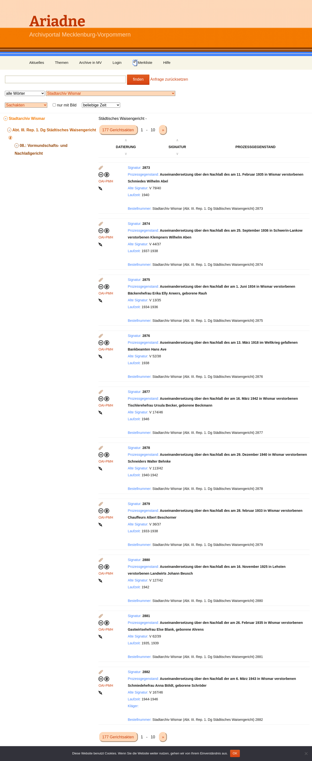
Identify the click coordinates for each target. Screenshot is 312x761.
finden (138, 79)
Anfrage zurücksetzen (169, 79)
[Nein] (305, 753)
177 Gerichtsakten (118, 130)
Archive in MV (90, 62)
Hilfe (166, 62)
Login (117, 62)
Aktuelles (36, 62)
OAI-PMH (105, 181)
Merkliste (142, 63)
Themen (61, 62)
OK (235, 753)
